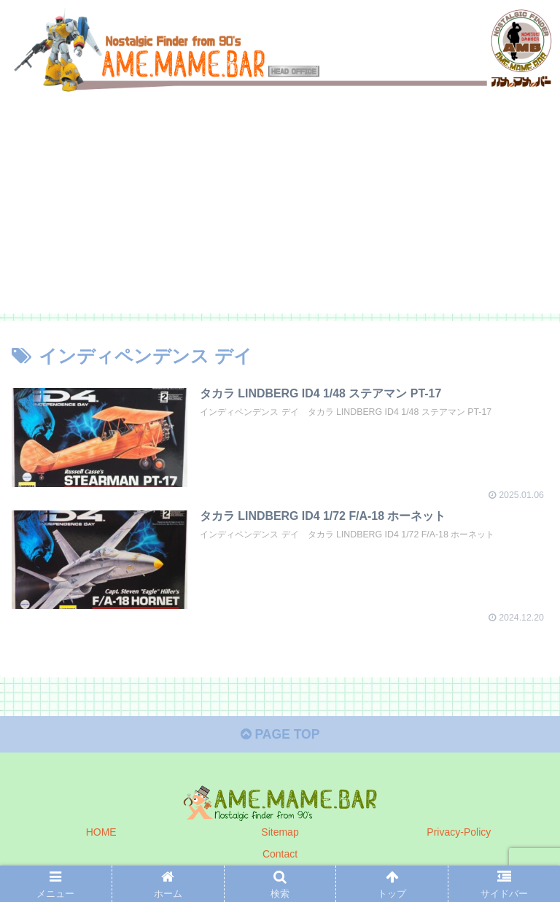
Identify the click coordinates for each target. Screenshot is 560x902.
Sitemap (279, 833)
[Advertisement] (280, 211)
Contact (280, 854)
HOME (101, 833)
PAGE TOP (279, 735)
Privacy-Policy (459, 833)
